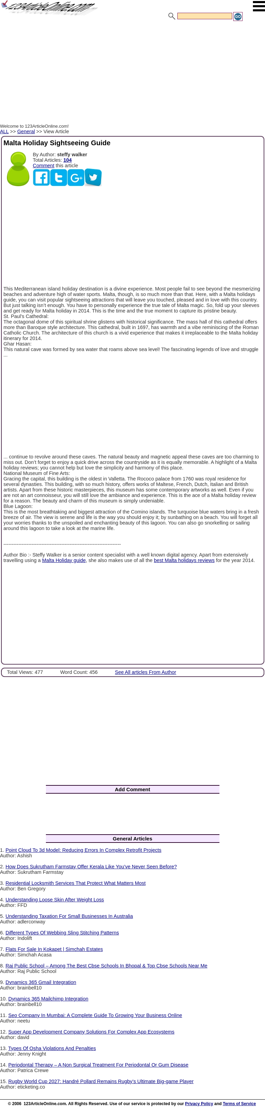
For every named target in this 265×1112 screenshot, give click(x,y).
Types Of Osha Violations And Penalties (52, 1048)
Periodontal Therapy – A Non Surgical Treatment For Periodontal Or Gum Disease (98, 1065)
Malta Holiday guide (64, 560)
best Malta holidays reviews (184, 560)
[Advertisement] (132, 73)
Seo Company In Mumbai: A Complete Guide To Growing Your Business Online (95, 1015)
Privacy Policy (199, 1103)
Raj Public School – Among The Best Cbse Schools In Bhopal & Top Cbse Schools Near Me (106, 965)
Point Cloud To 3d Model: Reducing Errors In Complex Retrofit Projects (83, 850)
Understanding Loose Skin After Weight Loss (55, 899)
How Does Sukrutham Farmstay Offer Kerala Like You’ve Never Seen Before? (91, 866)
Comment (43, 165)
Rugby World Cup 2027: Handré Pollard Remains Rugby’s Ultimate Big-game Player (101, 1081)
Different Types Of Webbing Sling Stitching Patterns (62, 932)
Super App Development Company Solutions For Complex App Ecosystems (91, 1032)
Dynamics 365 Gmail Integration (41, 982)
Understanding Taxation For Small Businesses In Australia (69, 916)
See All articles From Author (145, 672)
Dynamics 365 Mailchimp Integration (48, 999)
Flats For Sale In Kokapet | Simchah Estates (54, 949)
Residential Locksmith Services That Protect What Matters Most (76, 883)
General (26, 131)
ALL (4, 131)
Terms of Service (239, 1103)
